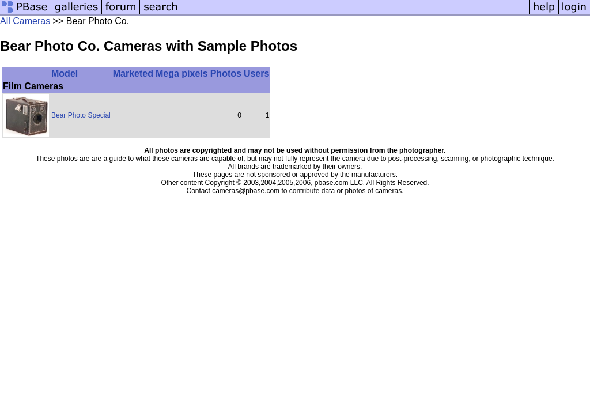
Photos (225, 73)
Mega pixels (182, 73)
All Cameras (25, 21)
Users (256, 73)
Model (64, 73)
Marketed (133, 73)
